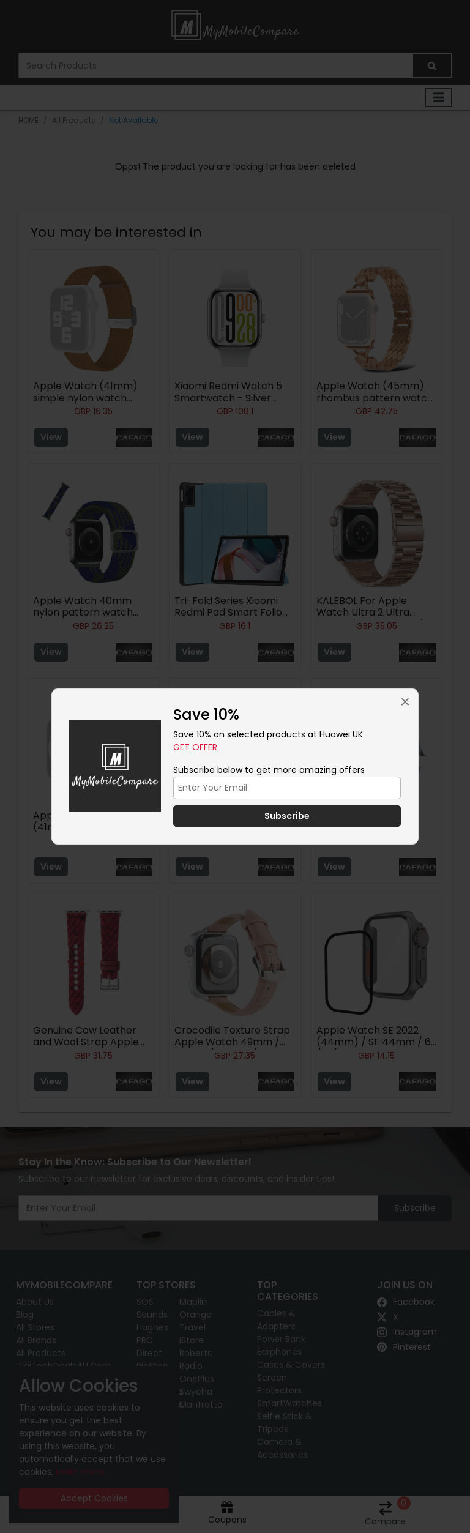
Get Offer (195, 747)
